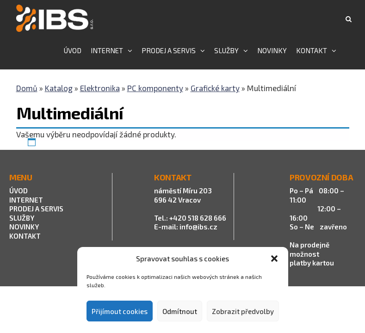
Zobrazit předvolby (243, 311)
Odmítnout (179, 311)
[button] (274, 258)
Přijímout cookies (120, 311)
